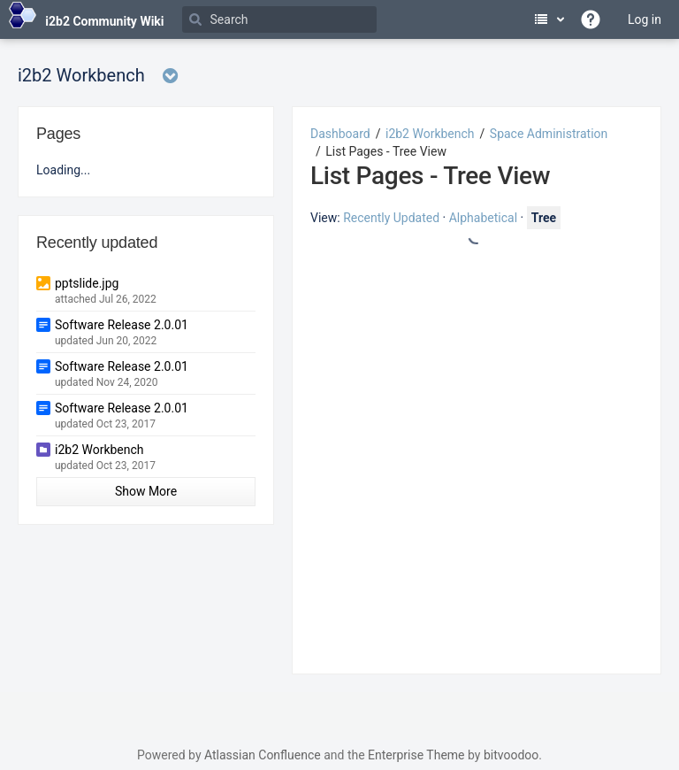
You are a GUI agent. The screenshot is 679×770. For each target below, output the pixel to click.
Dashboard (340, 134)
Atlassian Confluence (262, 755)
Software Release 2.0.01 (121, 325)
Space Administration (548, 134)
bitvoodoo (511, 755)
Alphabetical (483, 218)
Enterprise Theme (416, 755)
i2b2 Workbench (430, 134)
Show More (146, 491)
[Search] (279, 19)
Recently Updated (391, 218)
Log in (644, 19)
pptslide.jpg (86, 283)
